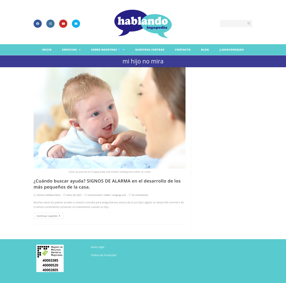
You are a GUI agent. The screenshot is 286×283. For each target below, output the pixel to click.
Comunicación (95, 195)
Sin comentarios (140, 195)
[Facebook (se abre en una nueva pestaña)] (38, 24)
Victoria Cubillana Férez (49, 195)
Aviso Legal (97, 247)
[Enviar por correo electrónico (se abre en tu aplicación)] (76, 24)
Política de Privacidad (103, 255)
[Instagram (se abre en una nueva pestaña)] (50, 24)
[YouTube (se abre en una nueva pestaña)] (63, 24)
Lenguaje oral (119, 195)
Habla (107, 195)
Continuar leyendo (48, 215)
